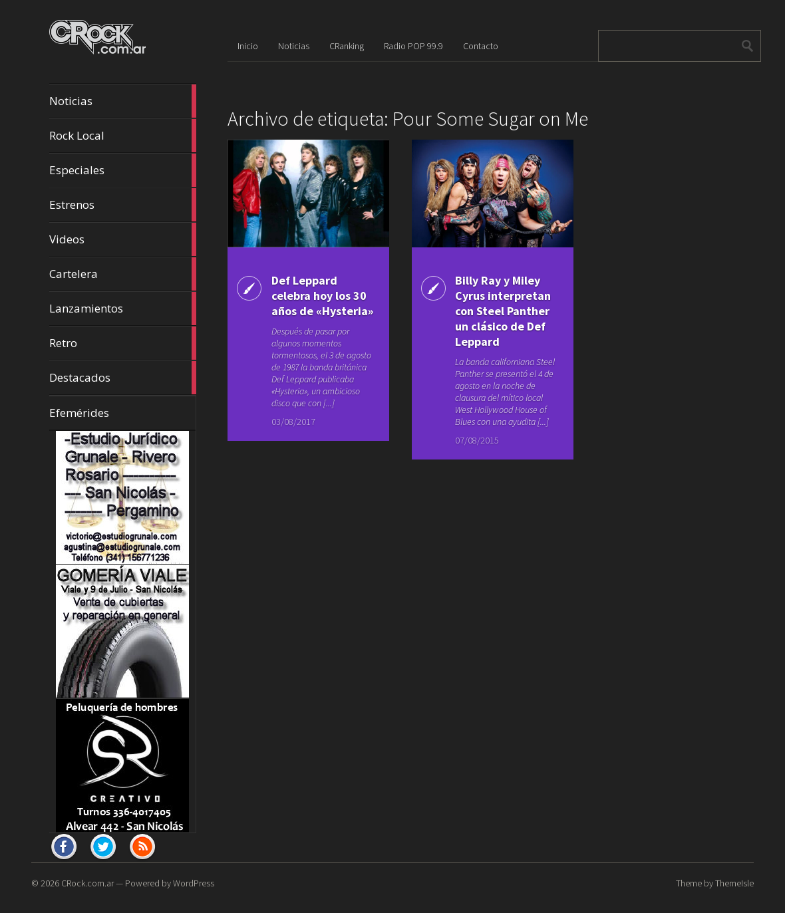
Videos (122, 239)
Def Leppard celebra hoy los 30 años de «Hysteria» (322, 296)
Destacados (122, 377)
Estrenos (122, 204)
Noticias (122, 101)
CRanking (346, 46)
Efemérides (79, 412)
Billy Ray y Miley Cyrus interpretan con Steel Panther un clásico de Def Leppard (503, 311)
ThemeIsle (734, 883)
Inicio (247, 46)
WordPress (193, 883)
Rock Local (122, 135)
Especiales (122, 170)
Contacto (480, 46)
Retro (122, 343)
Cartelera (122, 274)
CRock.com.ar (87, 883)
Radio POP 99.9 (413, 46)
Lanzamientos (122, 308)
